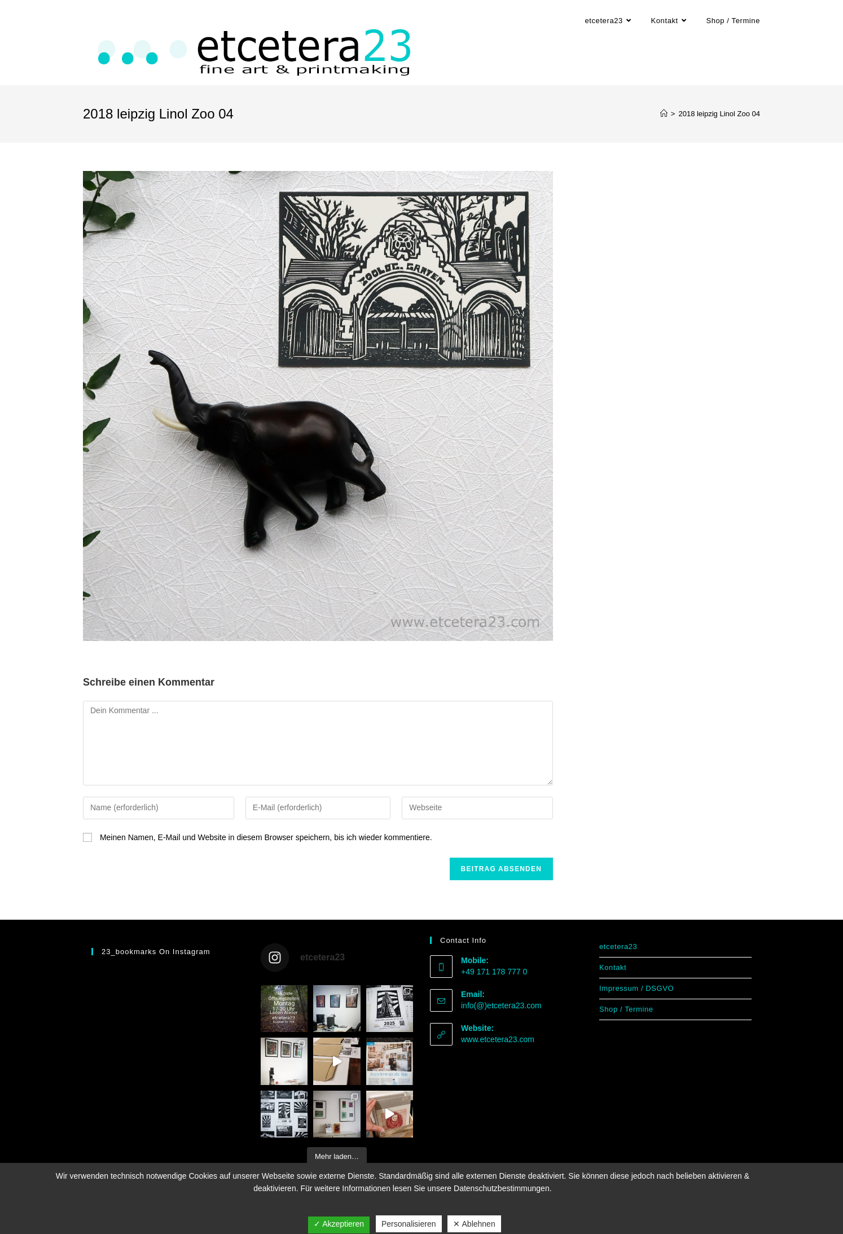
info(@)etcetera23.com (501, 1005)
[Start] (664, 113)
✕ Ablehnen (474, 1223)
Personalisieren (408, 1223)
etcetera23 (618, 946)
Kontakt (612, 967)
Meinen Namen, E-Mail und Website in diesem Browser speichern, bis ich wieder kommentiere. (266, 837)
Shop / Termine (626, 1009)
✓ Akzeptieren (339, 1223)
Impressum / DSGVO (636, 988)
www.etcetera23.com (497, 1039)
